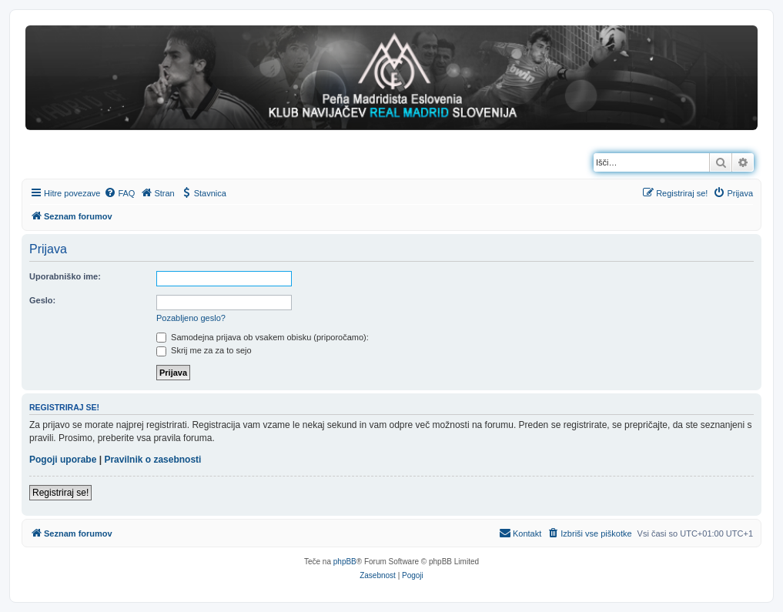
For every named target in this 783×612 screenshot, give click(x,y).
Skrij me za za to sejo (204, 350)
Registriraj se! (60, 492)
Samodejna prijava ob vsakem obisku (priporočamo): (262, 337)
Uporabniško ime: (65, 276)
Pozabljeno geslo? (191, 318)
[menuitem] (119, 193)
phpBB (344, 561)
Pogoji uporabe (62, 459)
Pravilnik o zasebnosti (152, 459)
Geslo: (42, 300)
